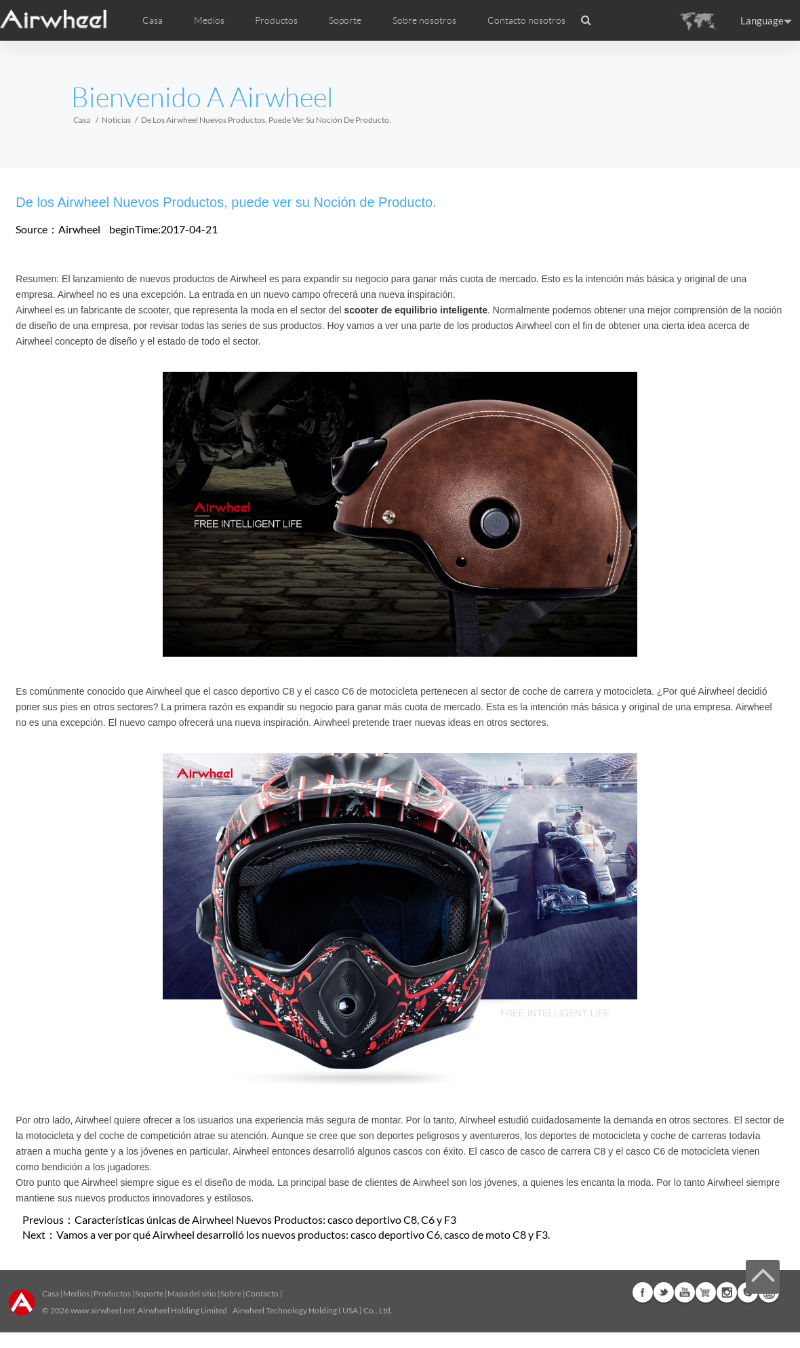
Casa (152, 20)
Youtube (685, 1292)
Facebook (643, 1292)
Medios (76, 1293)
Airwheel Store (706, 1292)
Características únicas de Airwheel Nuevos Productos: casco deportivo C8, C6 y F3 (265, 1219)
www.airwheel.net (103, 1310)
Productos (276, 20)
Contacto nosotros (526, 20)
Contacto (262, 1293)
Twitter (664, 1292)
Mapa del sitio (191, 1293)
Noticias (116, 120)
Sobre (230, 1293)
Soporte (345, 20)
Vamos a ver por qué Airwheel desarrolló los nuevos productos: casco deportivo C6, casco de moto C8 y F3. (303, 1234)
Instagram (727, 1292)
